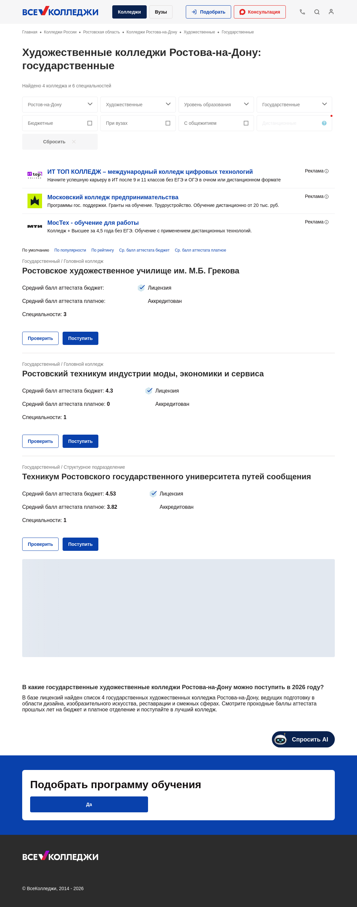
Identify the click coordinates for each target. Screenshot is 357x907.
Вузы (161, 12)
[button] (208, 12)
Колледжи (129, 12)
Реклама (317, 171)
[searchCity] (60, 105)
